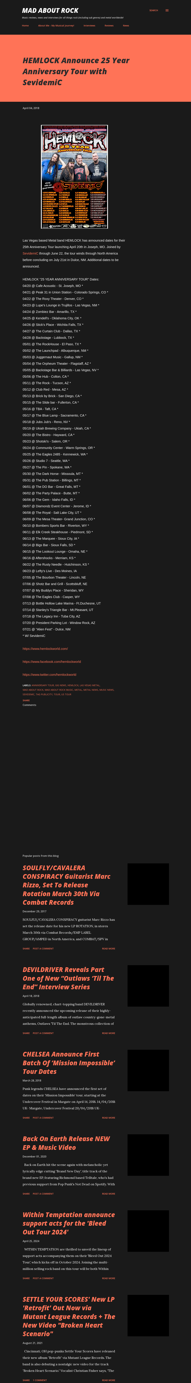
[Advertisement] (74, 813)
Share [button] (26, 700)
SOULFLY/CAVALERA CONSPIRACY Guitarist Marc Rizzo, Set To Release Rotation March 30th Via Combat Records (66, 885)
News (126, 25)
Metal (78, 689)
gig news (60, 685)
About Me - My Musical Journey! (56, 25)
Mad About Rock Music (59, 689)
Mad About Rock (50, 10)
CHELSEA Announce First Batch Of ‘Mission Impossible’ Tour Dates (69, 1063)
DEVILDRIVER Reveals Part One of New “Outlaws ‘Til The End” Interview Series (68, 978)
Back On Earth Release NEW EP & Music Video (66, 1143)
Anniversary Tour (43, 685)
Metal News (90, 689)
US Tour (66, 694)
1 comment (40, 1380)
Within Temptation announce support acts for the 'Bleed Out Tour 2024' (69, 1223)
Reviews (109, 25)
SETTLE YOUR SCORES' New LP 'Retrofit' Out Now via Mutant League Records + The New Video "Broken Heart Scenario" (69, 1316)
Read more (108, 948)
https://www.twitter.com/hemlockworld (49, 674)
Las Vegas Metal (90, 685)
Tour (57, 694)
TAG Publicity (44, 694)
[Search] (153, 10)
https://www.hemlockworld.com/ (45, 649)
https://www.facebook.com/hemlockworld (52, 661)
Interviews (89, 25)
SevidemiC (30, 253)
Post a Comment (43, 948)
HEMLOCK (73, 685)
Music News (106, 689)
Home (25, 25)
